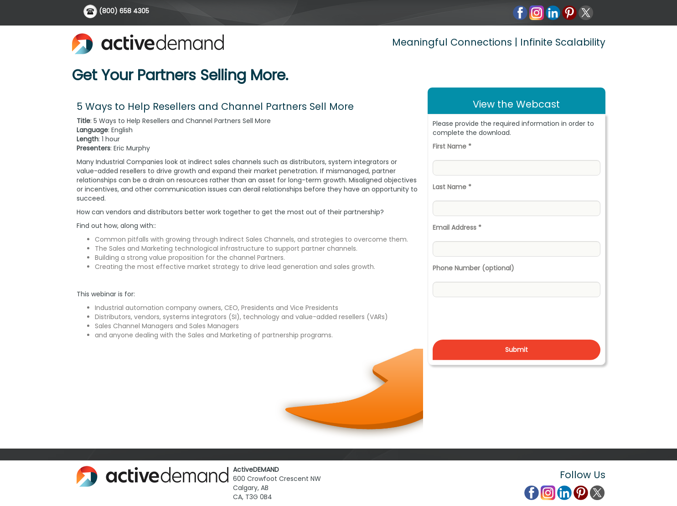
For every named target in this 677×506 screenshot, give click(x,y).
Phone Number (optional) (473, 268)
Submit (516, 349)
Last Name (452, 186)
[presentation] (502, 322)
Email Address (457, 227)
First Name (452, 146)
